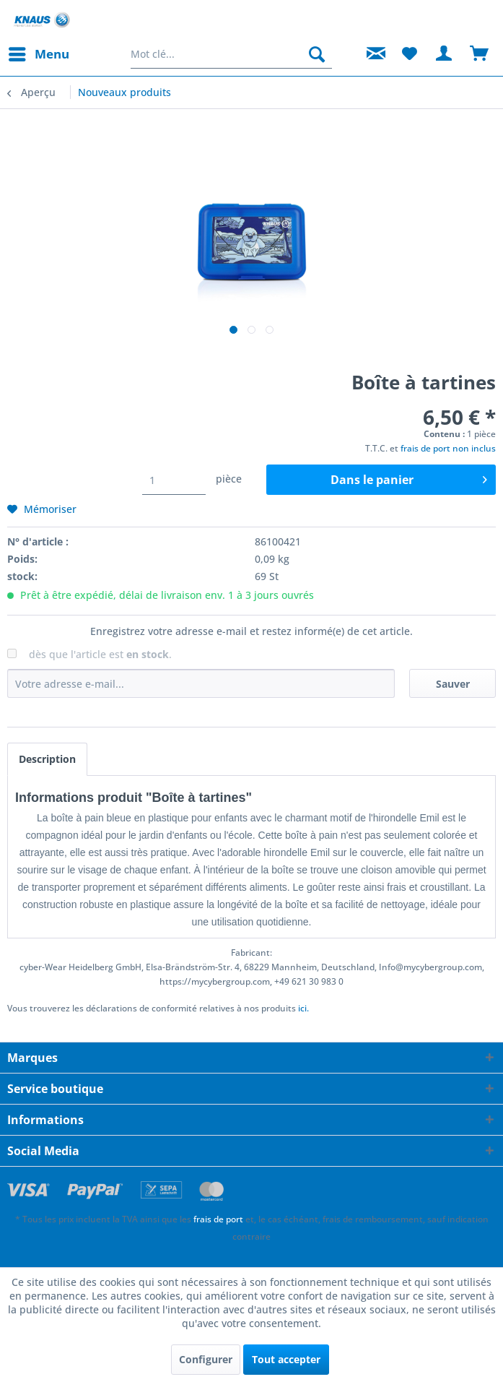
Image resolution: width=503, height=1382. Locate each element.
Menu (39, 52)
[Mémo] (409, 54)
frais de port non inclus (448, 448)
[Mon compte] (444, 54)
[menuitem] (38, 54)
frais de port (218, 1219)
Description (47, 759)
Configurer (205, 1359)
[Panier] (479, 54)
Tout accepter (286, 1359)
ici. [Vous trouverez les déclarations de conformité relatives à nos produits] (303, 1008)
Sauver (453, 684)
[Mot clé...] (231, 54)
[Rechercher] (317, 54)
